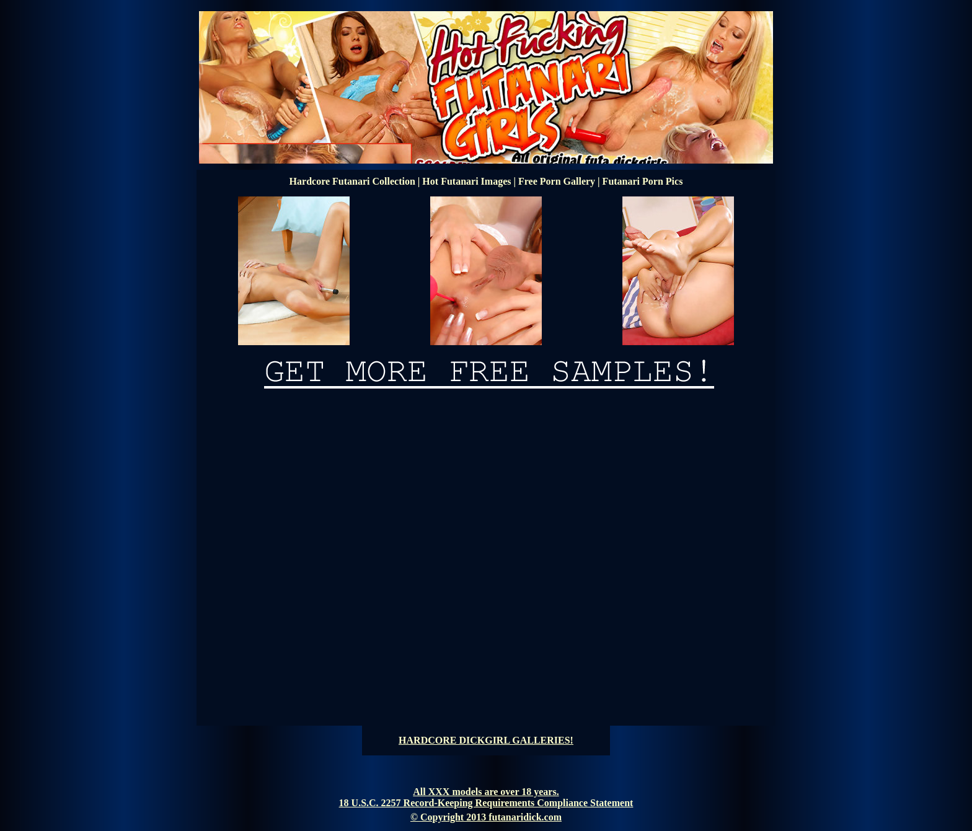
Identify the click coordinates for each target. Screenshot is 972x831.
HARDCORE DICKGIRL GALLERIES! (486, 740)
